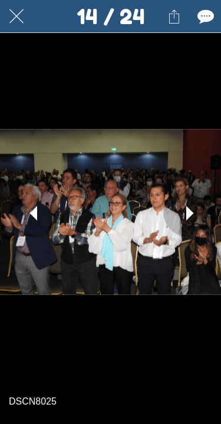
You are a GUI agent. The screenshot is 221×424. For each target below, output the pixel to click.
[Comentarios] (204, 16)
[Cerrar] (16, 16)
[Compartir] (174, 16)
